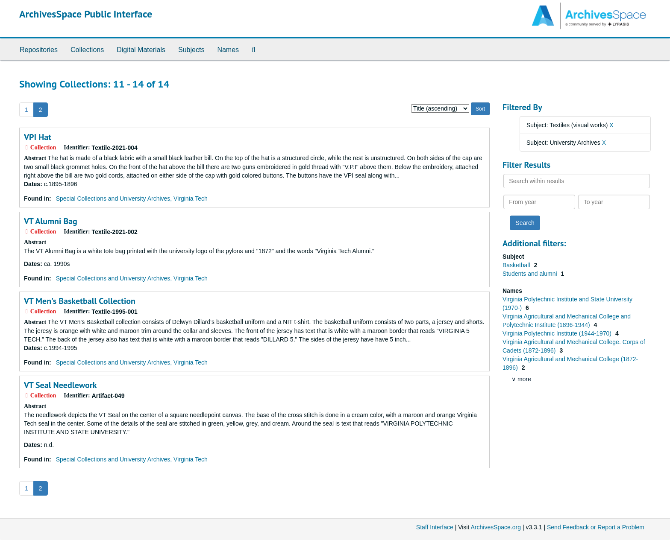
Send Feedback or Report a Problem (595, 527)
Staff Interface (434, 527)
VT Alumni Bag (50, 221)
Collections (87, 49)
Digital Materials (141, 49)
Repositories (39, 49)
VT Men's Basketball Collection (79, 300)
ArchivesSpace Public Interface (85, 13)
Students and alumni (530, 273)
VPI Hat (37, 137)
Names (228, 49)
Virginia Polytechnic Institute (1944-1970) (557, 333)
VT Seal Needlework (60, 385)
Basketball (517, 265)
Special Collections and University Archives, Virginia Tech (132, 198)
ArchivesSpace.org (495, 527)
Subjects (191, 49)
